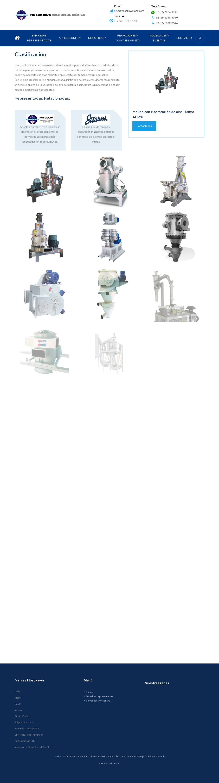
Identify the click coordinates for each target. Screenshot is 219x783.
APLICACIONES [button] (69, 38)
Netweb (160, 756)
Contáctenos (144, 126)
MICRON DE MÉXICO (57, 15)
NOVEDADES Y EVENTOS (159, 38)
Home (88, 692)
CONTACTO (184, 38)
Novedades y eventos (97, 700)
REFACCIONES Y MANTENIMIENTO (128, 38)
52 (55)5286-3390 (167, 17)
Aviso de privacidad (109, 763)
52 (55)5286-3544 (167, 23)
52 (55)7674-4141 (167, 12)
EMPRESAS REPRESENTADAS (39, 38)
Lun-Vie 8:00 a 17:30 (126, 21)
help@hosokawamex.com (129, 11)
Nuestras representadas (98, 696)
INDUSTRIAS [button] (95, 38)
